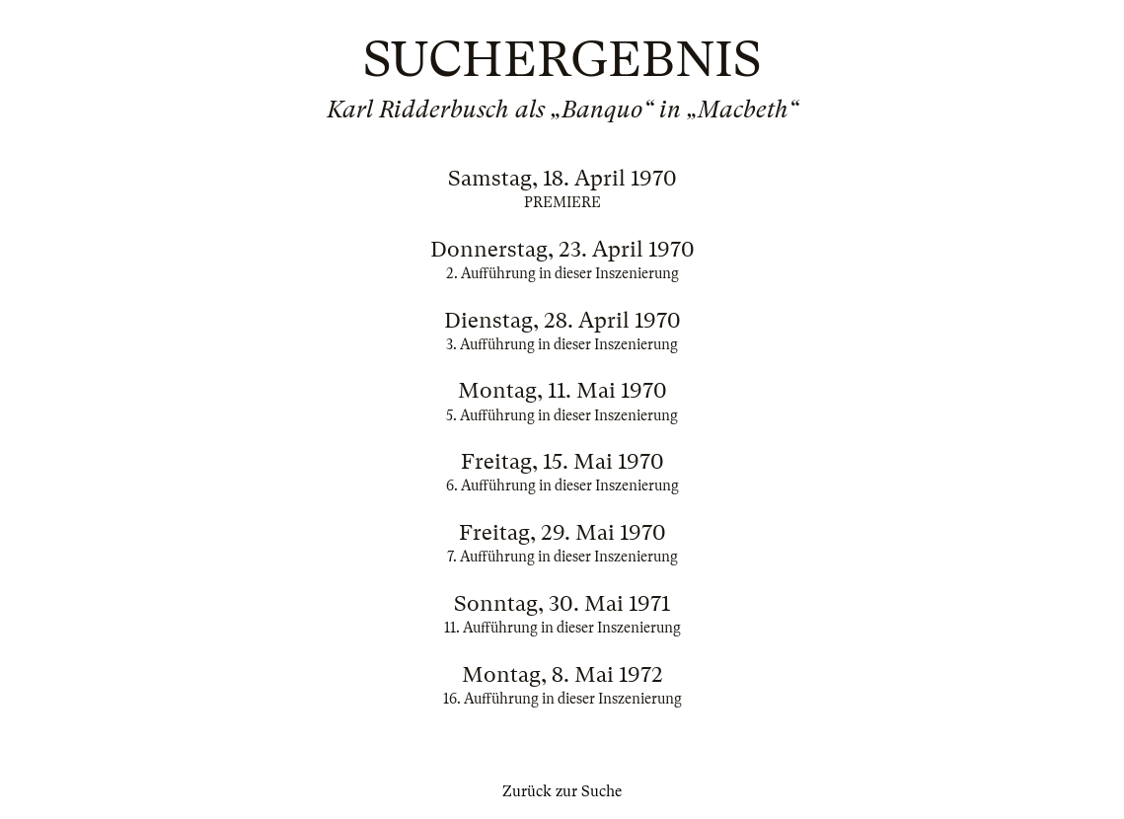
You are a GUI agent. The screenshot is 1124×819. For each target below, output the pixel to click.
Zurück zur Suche (562, 791)
